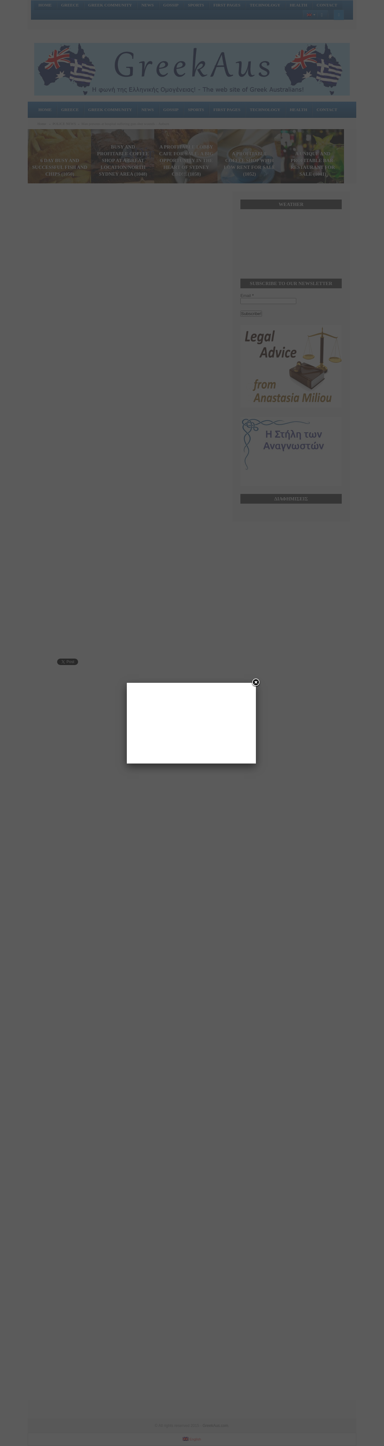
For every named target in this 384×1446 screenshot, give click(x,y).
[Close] (256, 683)
